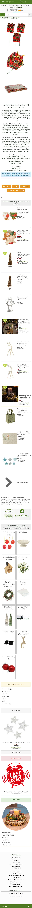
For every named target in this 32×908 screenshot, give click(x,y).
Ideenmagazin (7, 845)
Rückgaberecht (16, 866)
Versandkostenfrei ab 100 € (9, 1)
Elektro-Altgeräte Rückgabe (16, 875)
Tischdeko (5, 840)
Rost (4, 699)
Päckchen (7, 186)
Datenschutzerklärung (16, 864)
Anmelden (20, 7)
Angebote (16, 710)
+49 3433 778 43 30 (17, 896)
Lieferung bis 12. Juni (24, 1)
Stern (4, 701)
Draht (16, 186)
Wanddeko (5, 837)
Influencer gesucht (16, 884)
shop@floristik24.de (17, 893)
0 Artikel (4, 906)
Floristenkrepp (7, 689)
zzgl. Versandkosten (19, 497)
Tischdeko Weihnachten (15, 17)
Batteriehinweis (15, 873)
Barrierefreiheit (16, 877)
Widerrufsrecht (16, 869)
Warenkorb (12, 7)
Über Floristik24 (16, 858)
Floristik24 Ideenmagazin (16, 886)
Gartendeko (6, 842)
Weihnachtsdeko (5, 17)
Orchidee (5, 696)
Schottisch (25, 186)
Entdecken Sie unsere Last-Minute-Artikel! (16, 792)
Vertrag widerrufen (16, 871)
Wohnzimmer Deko (8, 835)
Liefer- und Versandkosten (16, 880)
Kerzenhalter (6, 704)
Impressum (16, 860)
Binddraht (5, 691)
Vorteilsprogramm (16, 882)
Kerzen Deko (6, 832)
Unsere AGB (16, 862)
